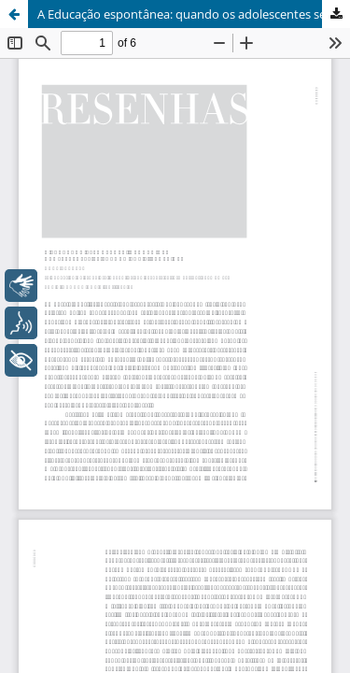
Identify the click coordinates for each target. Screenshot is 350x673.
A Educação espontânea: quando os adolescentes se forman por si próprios (193, 14)
